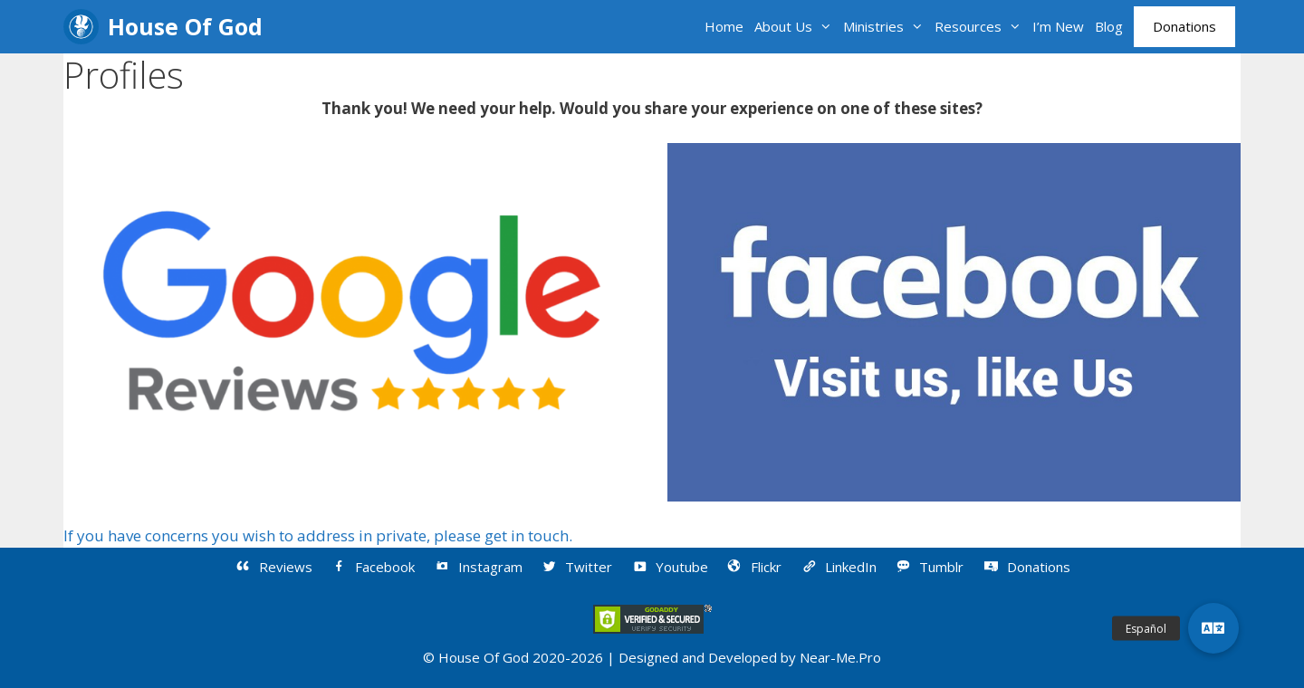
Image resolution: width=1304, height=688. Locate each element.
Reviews (273, 567)
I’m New (1058, 26)
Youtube (669, 567)
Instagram (478, 567)
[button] (1213, 628)
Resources (981, 26)
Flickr (754, 567)
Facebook (373, 567)
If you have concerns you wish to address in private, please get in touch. (317, 535)
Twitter (577, 567)
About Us (796, 26)
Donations (1184, 26)
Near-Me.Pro (840, 657)
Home (724, 26)
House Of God (185, 26)
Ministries (886, 26)
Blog (1109, 26)
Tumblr (929, 567)
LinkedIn (838, 567)
